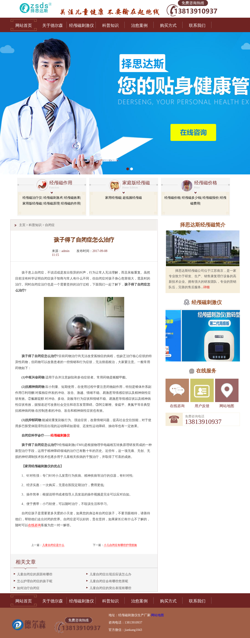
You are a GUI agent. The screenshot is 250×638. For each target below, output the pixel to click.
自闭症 (50, 225)
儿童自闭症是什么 (53, 545)
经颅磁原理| (51, 203)
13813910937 (203, 421)
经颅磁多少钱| (192, 197)
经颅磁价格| (172, 197)
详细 (206, 287)
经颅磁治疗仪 (32, 197)
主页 (22, 225)
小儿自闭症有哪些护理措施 (120, 545)
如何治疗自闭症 (28, 588)
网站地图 (226, 406)
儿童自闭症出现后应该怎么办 (110, 574)
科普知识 (35, 225)
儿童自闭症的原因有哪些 (34, 574)
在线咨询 (177, 406)
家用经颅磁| (113, 197)
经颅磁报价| (210, 197)
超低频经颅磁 (132, 197)
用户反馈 (202, 406)
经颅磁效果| (72, 197)
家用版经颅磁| (32, 203)
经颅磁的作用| (71, 203)
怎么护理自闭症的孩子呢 (34, 581)
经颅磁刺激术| (53, 197)
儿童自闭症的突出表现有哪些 (110, 588)
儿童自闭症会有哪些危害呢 (109, 581)
